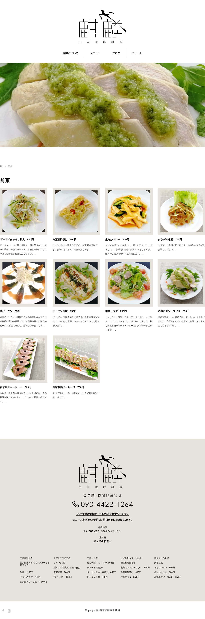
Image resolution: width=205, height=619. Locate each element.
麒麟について (70, 53)
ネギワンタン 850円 (164, 567)
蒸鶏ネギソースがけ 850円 (167, 577)
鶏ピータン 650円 (10, 311)
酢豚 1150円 (26, 572)
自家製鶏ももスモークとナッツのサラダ (35, 564)
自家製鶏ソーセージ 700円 (68, 387)
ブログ (116, 53)
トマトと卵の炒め (62, 558)
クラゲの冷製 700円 (30, 577)
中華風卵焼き (26, 558)
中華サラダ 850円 (116, 311)
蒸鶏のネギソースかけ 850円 (135, 567)
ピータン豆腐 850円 (65, 311)
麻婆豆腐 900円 (62, 572)
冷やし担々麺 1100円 (131, 558)
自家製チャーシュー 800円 (15, 387)
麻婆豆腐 (158, 563)
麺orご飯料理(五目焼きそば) (67, 567)
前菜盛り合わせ (161, 558)
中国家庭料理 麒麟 (109, 610)
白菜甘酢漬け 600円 (65, 239)
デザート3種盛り (95, 567)
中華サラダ (92, 558)
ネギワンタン (60, 563)
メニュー (95, 53)
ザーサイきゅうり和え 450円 (17, 239)
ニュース (137, 53)
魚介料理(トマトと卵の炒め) (100, 563)
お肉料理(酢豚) (128, 563)
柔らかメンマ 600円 (117, 239)
